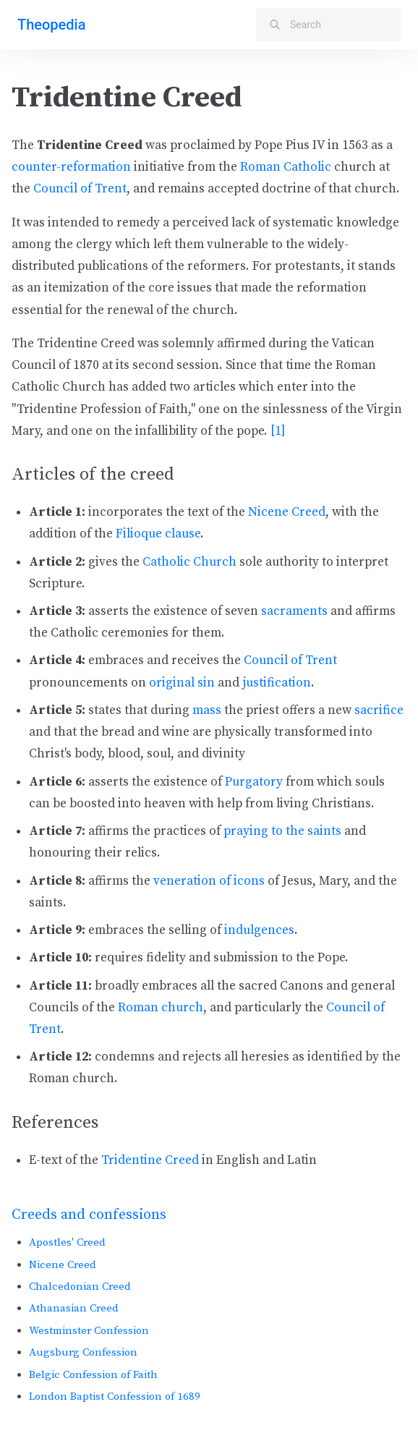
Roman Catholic (285, 167)
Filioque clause (158, 534)
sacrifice (379, 710)
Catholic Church (189, 562)
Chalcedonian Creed (80, 1286)
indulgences (259, 930)
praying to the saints (282, 831)
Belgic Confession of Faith (93, 1375)
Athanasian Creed (74, 1308)
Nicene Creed (62, 1265)
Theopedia (51, 24)
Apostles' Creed (67, 1242)
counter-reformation (71, 167)
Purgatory (254, 782)
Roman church (160, 1008)
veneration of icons (209, 881)
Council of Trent (80, 189)
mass (206, 710)
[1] (277, 431)
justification (276, 683)
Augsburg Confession (83, 1352)
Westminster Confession (89, 1331)
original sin (182, 683)
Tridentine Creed (150, 1160)
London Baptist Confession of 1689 (114, 1396)
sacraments (294, 611)
